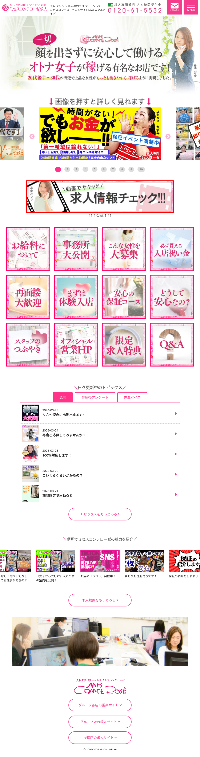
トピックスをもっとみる (100, 514)
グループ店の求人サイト (100, 722)
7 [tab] (113, 169)
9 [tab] (131, 169)
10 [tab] (141, 169)
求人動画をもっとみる (100, 600)
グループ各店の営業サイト (99, 705)
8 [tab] (122, 169)
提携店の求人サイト (100, 738)
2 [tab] (67, 169)
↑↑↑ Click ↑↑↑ (100, 215)
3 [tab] (76, 169)
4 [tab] (85, 169)
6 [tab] (103, 169)
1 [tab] (58, 169)
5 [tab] (94, 169)
